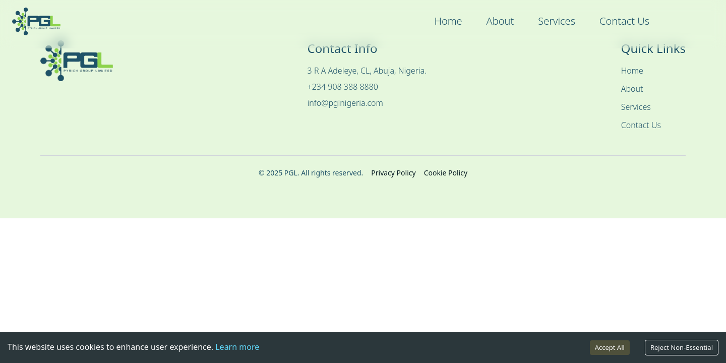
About (500, 21)
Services (556, 21)
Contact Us (624, 21)
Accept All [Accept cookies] (610, 347)
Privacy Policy (393, 172)
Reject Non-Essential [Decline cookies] (681, 347)
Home (448, 21)
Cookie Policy (445, 172)
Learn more (237, 346)
